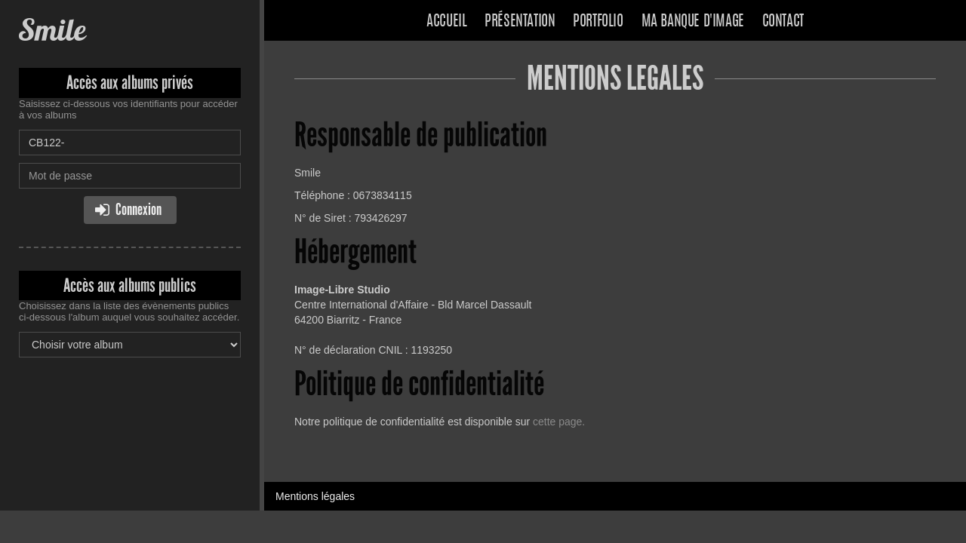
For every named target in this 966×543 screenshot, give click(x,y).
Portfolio (598, 21)
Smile (52, 30)
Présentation (520, 21)
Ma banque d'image (692, 21)
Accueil (446, 21)
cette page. (559, 422)
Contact (783, 21)
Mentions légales (315, 496)
